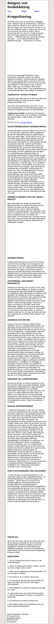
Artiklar (24, 11)
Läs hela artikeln (26, 122)
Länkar (36, 11)
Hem (9, 11)
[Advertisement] (24, 58)
